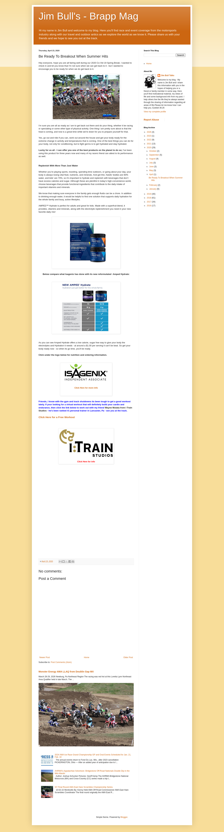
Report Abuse (151, 119)
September (154, 155)
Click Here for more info (86, 388)
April (151, 174)
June (151, 166)
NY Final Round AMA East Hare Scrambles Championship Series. (84, 787)
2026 (149, 132)
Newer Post (44, 657)
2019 (149, 194)
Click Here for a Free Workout (57, 417)
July (151, 163)
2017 (149, 202)
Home (86, 657)
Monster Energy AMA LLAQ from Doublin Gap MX (66, 671)
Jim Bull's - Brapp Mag (88, 16)
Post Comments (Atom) (61, 662)
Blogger (124, 817)
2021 (149, 144)
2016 (149, 205)
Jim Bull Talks (167, 75)
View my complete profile (155, 111)
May (151, 170)
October (153, 151)
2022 (149, 140)
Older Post (128, 657)
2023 (149, 136)
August (152, 159)
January (153, 189)
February (153, 185)
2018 (149, 198)
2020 (149, 147)
